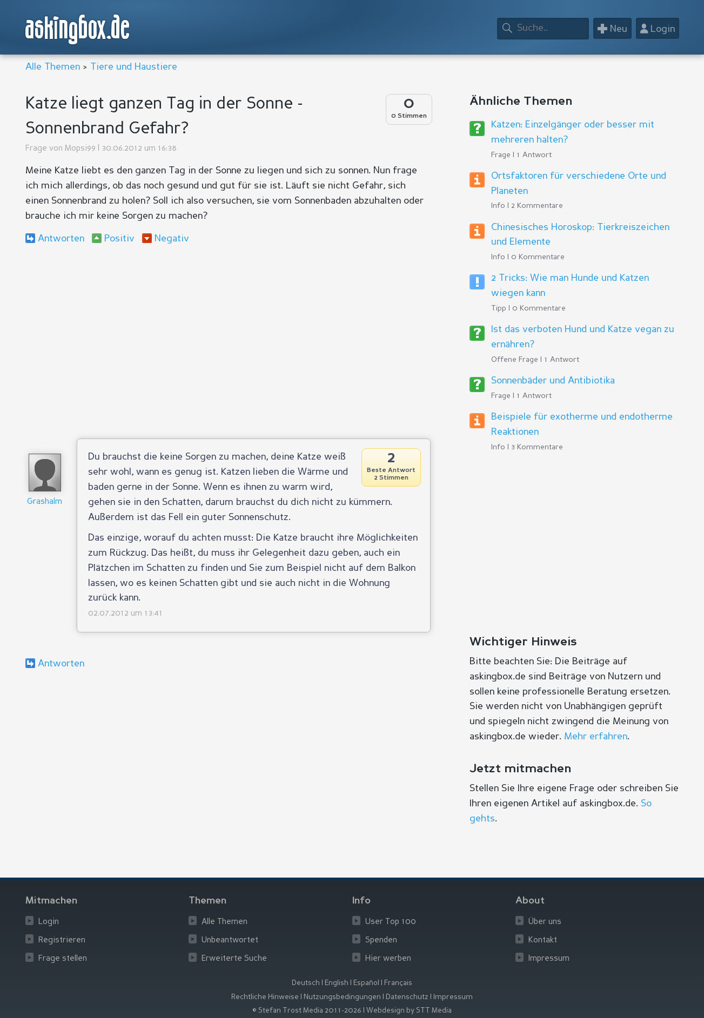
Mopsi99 (80, 149)
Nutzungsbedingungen (342, 997)
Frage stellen (62, 959)
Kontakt (542, 940)
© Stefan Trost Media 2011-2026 (306, 1010)
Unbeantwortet (230, 940)
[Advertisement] (228, 341)
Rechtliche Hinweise (265, 997)
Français (398, 983)
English (336, 983)
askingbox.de (77, 29)
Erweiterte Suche (234, 959)
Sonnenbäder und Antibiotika (553, 381)
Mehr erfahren (595, 736)
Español (366, 983)
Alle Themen (52, 67)
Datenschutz (407, 997)
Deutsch (306, 983)
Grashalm (44, 502)
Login (48, 922)
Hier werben (388, 959)
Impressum (548, 959)
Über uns (544, 922)
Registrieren (61, 940)
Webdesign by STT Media (409, 1010)
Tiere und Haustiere (133, 67)
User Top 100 (390, 922)
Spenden (381, 940)
